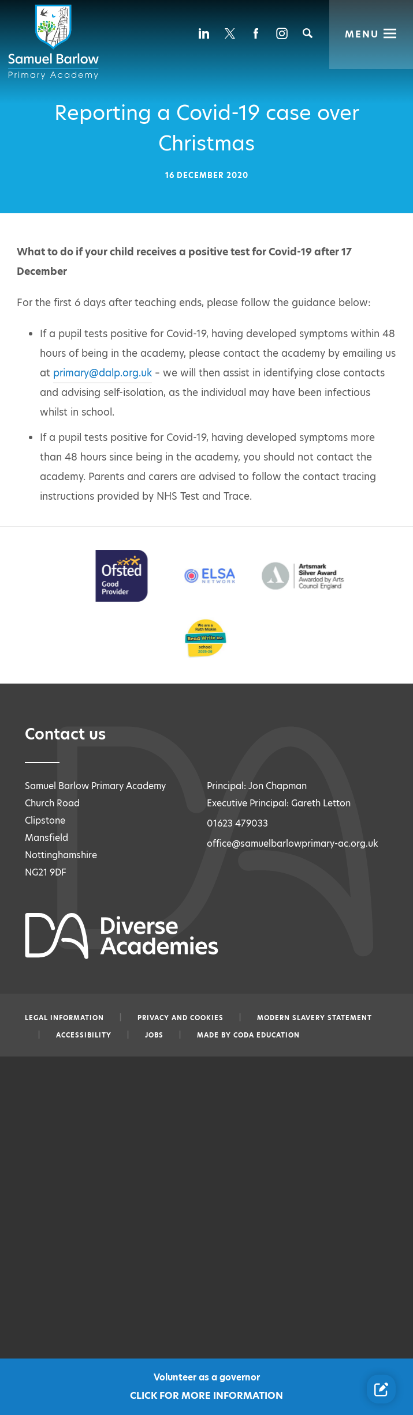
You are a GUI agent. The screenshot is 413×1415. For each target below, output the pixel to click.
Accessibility (83, 1035)
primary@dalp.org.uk (102, 373)
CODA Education (266, 1035)
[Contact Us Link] (381, 1389)
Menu (362, 33)
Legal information (64, 1017)
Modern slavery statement (314, 1017)
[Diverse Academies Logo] (55, 42)
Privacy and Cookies (180, 1017)
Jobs (154, 1035)
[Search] (308, 33)
